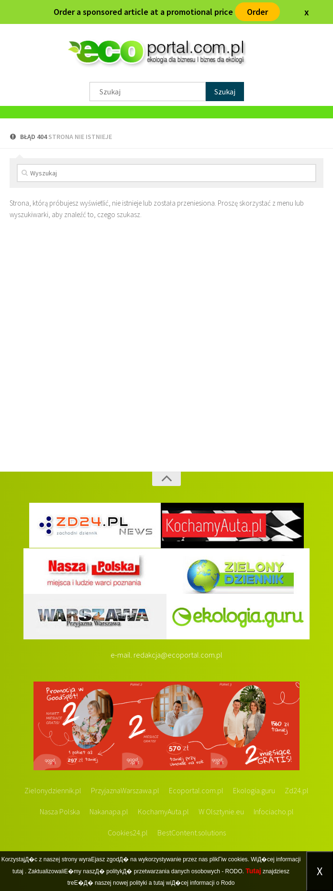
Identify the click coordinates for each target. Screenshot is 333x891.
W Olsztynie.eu (221, 811)
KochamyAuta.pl (163, 811)
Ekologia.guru (254, 790)
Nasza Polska (60, 811)
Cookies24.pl (128, 832)
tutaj (17, 871)
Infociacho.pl (274, 811)
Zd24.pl (297, 790)
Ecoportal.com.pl (196, 790)
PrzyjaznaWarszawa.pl (125, 790)
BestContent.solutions (191, 832)
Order (257, 11)
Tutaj (253, 871)
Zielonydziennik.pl (52, 790)
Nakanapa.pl (108, 811)
